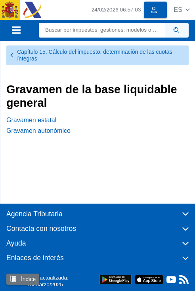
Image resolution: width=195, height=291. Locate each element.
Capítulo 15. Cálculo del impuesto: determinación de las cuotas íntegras (91, 55)
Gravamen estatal (31, 120)
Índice (23, 279)
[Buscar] (101, 30)
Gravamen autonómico (38, 130)
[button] (181, 10)
